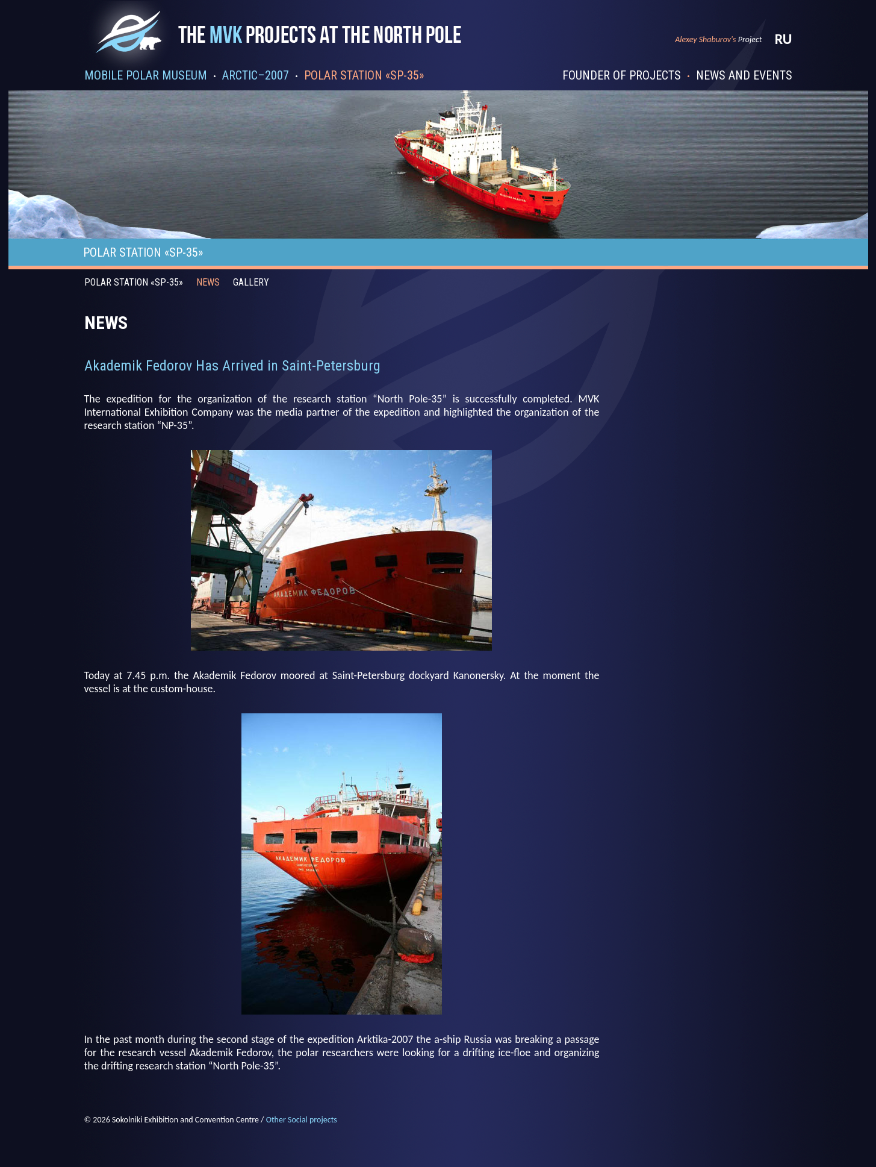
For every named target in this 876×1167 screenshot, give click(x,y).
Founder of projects (621, 75)
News (208, 282)
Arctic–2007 (255, 75)
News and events (744, 75)
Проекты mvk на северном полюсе (281, 43)
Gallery (251, 282)
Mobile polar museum (145, 75)
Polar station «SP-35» (364, 75)
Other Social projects (301, 1120)
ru (783, 39)
